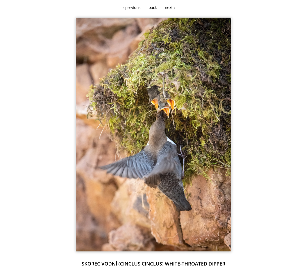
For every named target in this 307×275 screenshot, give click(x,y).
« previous (132, 7)
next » (170, 7)
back (152, 7)
